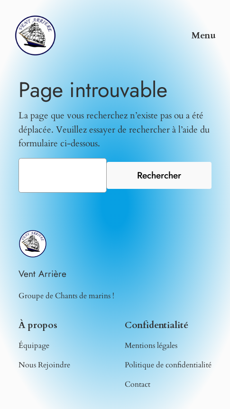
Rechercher (159, 175)
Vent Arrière (42, 273)
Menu (204, 35)
